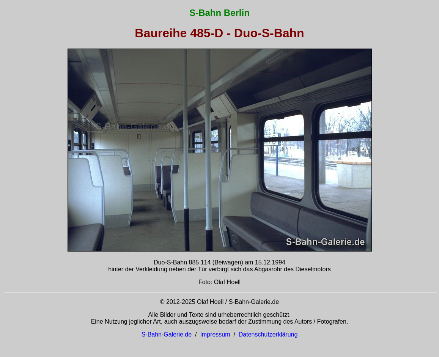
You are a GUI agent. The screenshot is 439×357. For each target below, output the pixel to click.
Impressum (215, 334)
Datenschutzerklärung (268, 334)
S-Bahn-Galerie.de (167, 334)
